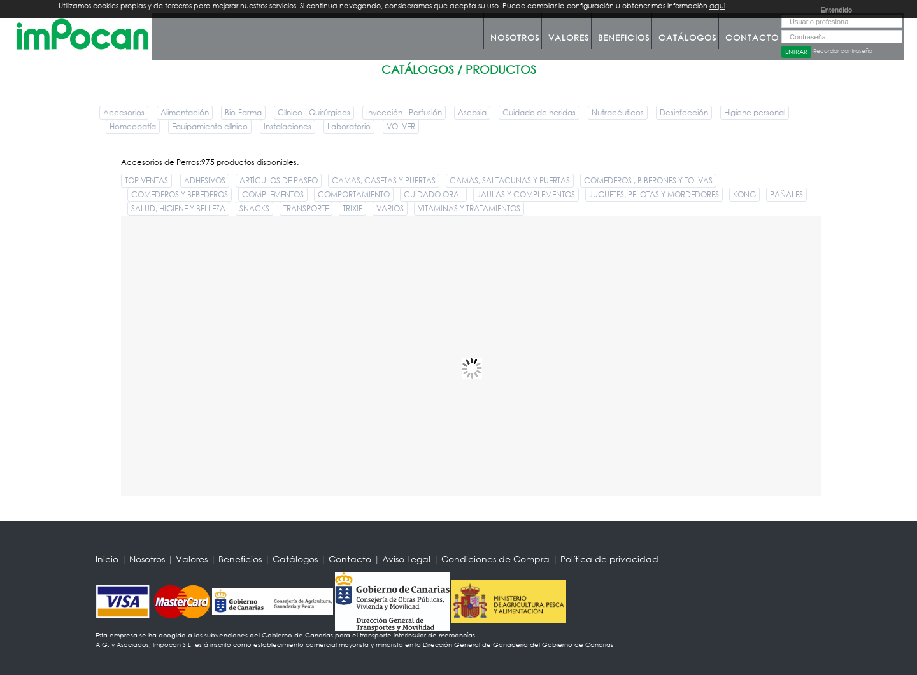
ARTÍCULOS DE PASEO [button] (278, 180)
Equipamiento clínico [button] (210, 126)
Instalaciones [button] (287, 126)
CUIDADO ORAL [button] (433, 194)
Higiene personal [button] (754, 112)
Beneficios (624, 37)
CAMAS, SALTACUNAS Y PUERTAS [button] (510, 180)
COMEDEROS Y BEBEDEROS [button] (179, 194)
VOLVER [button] (401, 126)
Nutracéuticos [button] (618, 112)
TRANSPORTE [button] (306, 208)
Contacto (752, 37)
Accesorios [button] (124, 112)
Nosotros (514, 37)
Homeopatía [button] (133, 126)
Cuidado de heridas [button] (539, 112)
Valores (568, 37)
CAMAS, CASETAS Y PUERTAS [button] (384, 180)
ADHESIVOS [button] (204, 180)
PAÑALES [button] (786, 194)
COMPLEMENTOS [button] (273, 194)
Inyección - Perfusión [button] (404, 112)
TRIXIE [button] (352, 208)
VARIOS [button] (390, 208)
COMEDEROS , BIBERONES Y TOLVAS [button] (648, 180)
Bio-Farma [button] (243, 112)
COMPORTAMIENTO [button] (354, 194)
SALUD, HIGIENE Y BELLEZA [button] (178, 208)
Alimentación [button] (184, 112)
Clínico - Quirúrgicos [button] (314, 112)
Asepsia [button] (472, 112)
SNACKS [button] (254, 208)
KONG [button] (744, 194)
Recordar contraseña (842, 50)
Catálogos (687, 37)
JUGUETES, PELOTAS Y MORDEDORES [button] (654, 194)
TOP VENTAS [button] (146, 180)
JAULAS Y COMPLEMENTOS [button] (526, 194)
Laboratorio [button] (349, 126)
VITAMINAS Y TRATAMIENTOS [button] (469, 208)
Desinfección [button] (684, 112)
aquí (717, 6)
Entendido (836, 9)
